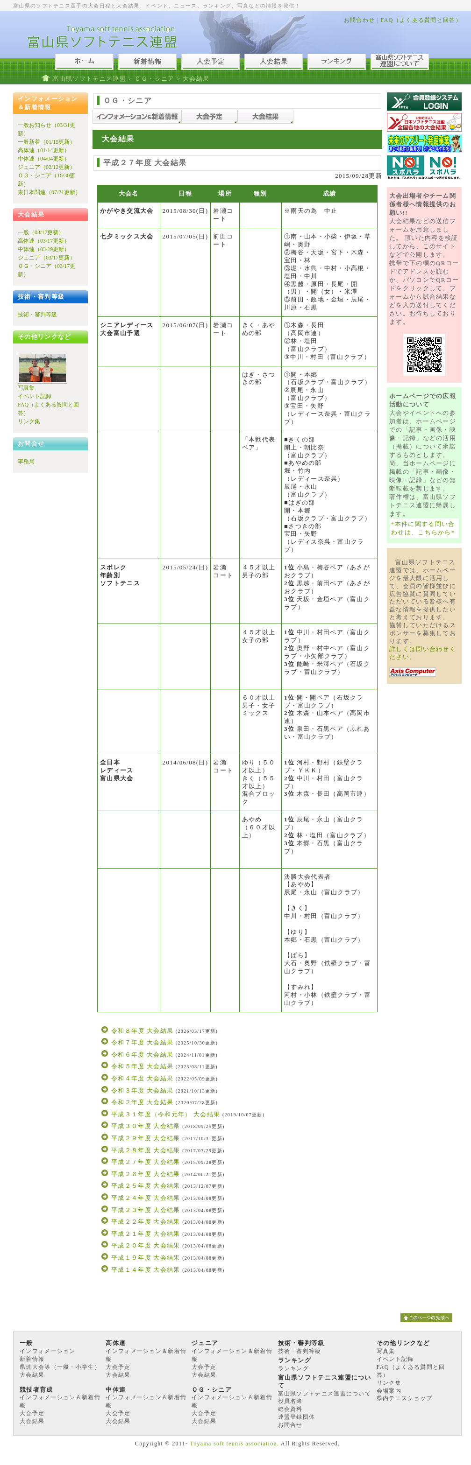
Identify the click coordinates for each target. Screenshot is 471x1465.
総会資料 (290, 1409)
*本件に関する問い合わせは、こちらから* (423, 528)
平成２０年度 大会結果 (145, 1245)
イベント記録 (34, 396)
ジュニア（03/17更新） (46, 257)
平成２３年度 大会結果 (145, 1209)
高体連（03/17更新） (44, 241)
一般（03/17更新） (41, 232)
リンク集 (29, 421)
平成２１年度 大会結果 (145, 1233)
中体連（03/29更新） (44, 249)
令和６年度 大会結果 (142, 1054)
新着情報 (32, 1359)
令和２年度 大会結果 (142, 1102)
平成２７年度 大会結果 (145, 1161)
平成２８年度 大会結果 (145, 1150)
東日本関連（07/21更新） (49, 192)
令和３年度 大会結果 (142, 1090)
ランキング (293, 1368)
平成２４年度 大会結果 (145, 1197)
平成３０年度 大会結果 (145, 1125)
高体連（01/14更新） (44, 150)
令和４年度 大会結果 (142, 1078)
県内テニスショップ (405, 1398)
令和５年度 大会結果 (142, 1066)
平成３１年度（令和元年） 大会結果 (165, 1114)
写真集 (26, 388)
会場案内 (389, 1391)
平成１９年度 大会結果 (145, 1257)
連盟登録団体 (296, 1417)
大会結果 (32, 1375)
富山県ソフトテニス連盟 (89, 78)
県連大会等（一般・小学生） (60, 1367)
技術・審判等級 (37, 314)
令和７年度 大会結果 (142, 1042)
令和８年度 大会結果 (142, 1030)
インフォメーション (48, 1351)
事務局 (26, 461)
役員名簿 (290, 1401)
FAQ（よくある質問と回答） (421, 20)
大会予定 (118, 1367)
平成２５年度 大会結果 (145, 1185)
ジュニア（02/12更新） (46, 167)
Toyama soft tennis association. (234, 1443)
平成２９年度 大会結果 (145, 1138)
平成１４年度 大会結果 (145, 1269)
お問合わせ (359, 20)
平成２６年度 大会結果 (145, 1174)
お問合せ (290, 1425)
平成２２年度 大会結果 (145, 1221)
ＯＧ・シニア (155, 78)
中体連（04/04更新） (44, 158)
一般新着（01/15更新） (46, 142)
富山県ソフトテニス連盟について (324, 1393)
